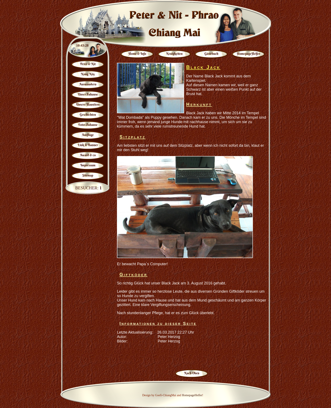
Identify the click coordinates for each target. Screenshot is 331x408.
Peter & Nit (88, 64)
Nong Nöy (88, 74)
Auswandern (87, 84)
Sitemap (87, 175)
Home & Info (137, 54)
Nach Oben (191, 373)
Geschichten (88, 115)
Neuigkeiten (174, 54)
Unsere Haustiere (88, 104)
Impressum (87, 165)
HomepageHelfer (248, 54)
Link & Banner (88, 145)
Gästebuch (211, 54)
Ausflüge (88, 135)
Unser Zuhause (88, 94)
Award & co (88, 155)
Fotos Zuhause (88, 125)
